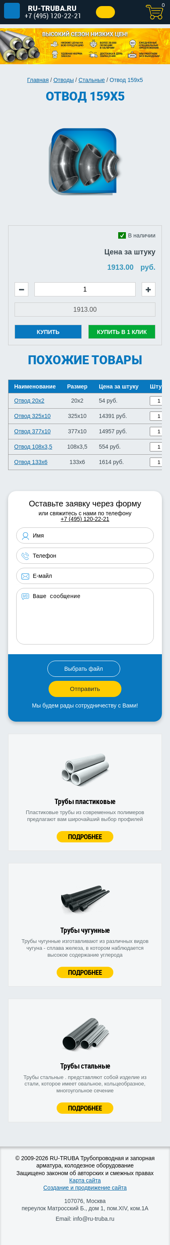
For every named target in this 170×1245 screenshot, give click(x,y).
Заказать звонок (105, 12)
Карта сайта (85, 1180)
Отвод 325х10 (32, 416)
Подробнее (85, 836)
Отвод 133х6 (30, 462)
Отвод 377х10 (32, 431)
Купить (48, 332)
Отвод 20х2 (29, 400)
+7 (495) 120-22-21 (53, 15)
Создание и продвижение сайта (85, 1187)
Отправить (85, 688)
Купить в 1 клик (122, 332)
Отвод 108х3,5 (33, 446)
